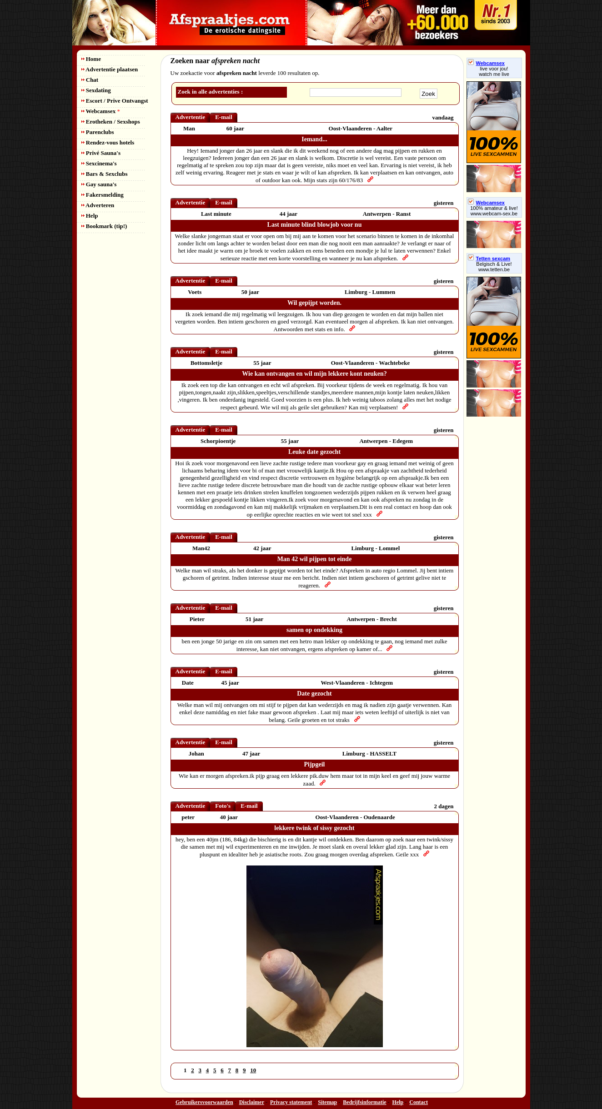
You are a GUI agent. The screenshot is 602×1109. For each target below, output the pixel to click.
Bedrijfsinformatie (364, 1102)
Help (89, 215)
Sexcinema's (99, 163)
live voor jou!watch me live (494, 71)
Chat (90, 79)
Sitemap (327, 1102)
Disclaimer (251, 1102)
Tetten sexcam (489, 258)
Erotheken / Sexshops (110, 121)
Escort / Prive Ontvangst (114, 100)
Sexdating (96, 90)
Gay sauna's (99, 184)
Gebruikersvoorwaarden (204, 1102)
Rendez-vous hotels (108, 142)
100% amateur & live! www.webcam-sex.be (494, 210)
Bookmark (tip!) (104, 226)
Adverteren (98, 205)
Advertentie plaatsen (109, 69)
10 (253, 1070)
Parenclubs (97, 132)
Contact (418, 1102)
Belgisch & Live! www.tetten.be (494, 266)
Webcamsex (100, 111)
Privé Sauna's (100, 152)
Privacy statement (291, 1102)
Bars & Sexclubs (104, 173)
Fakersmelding (102, 194)
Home (91, 58)
